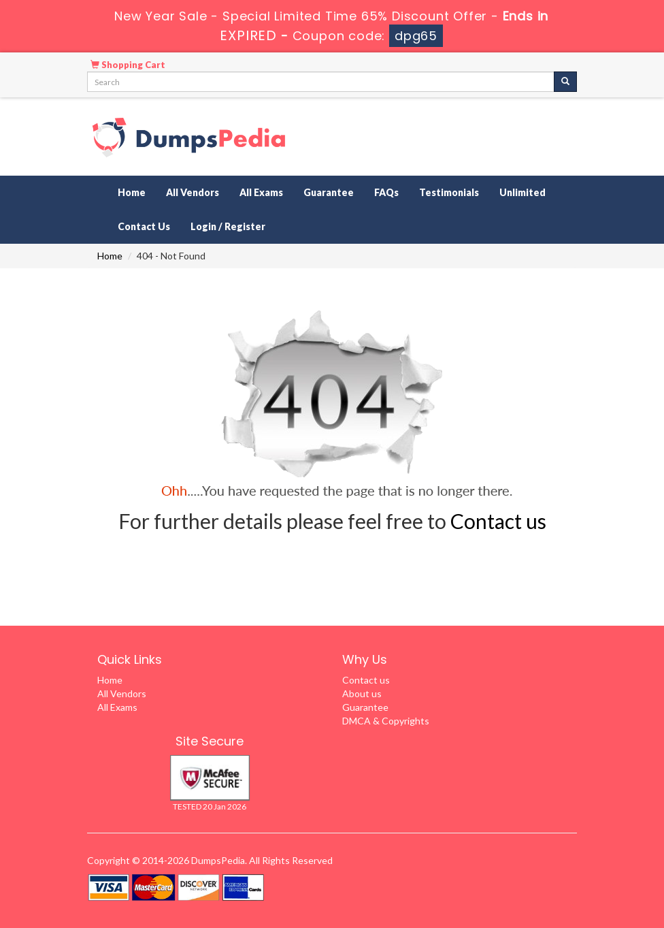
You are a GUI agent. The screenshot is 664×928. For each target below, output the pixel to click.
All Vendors (192, 192)
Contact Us (144, 226)
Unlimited (522, 192)
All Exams (261, 192)
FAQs (386, 192)
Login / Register (227, 226)
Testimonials (449, 192)
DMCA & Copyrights (385, 720)
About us (362, 693)
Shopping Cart (127, 64)
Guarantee (328, 192)
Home (132, 192)
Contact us (498, 521)
